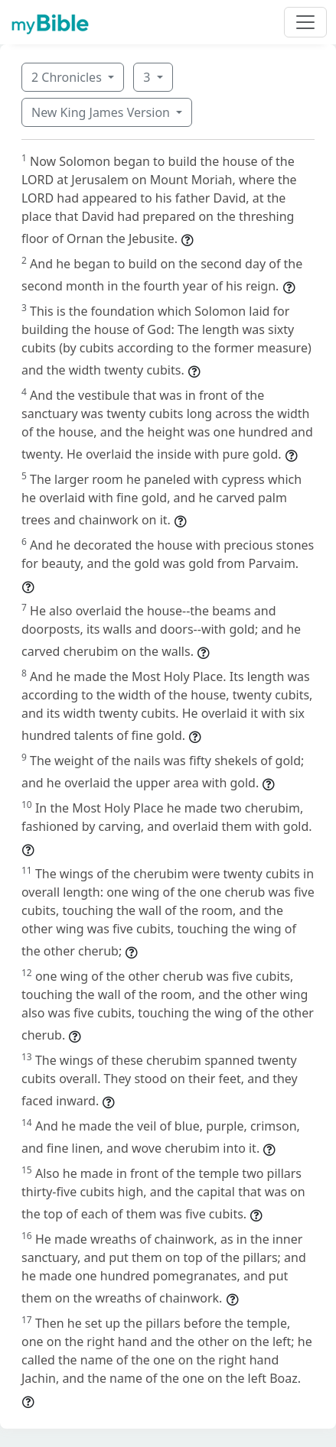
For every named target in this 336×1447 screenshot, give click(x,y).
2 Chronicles (68, 77)
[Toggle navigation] (305, 22)
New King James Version (102, 112)
